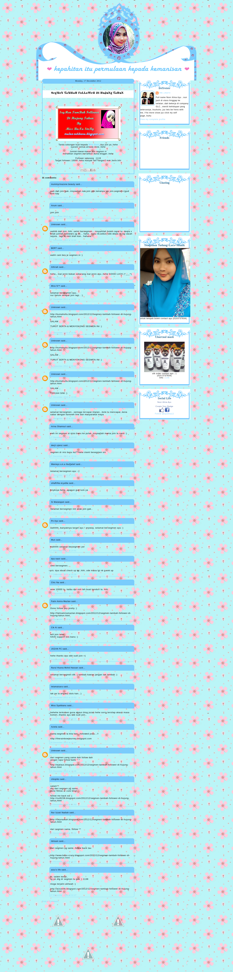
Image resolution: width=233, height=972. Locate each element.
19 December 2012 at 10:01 (63, 679)
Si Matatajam (57, 502)
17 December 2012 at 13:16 (63, 456)
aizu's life (56, 870)
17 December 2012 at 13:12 (63, 418)
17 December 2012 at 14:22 (63, 532)
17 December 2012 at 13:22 (63, 475)
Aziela (54, 727)
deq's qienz (57, 445)
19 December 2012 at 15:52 (63, 697)
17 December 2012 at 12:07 (63, 259)
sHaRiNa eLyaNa (59, 483)
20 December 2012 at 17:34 (63, 742)
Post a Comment (50, 901)
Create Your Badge (164, 406)
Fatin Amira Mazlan (61, 601)
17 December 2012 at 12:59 (63, 333)
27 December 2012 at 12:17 (63, 895)
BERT (54, 248)
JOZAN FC (56, 649)
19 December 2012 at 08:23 (63, 660)
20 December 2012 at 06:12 (63, 719)
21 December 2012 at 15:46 (63, 771)
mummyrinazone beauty (63, 184)
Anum (54, 205)
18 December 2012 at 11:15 (63, 619)
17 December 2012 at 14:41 (63, 551)
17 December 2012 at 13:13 (63, 437)
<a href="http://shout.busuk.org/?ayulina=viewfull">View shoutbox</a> (164, 206)
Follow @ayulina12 (164, 414)
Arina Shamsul (58, 426)
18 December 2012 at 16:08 (63, 641)
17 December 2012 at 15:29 (63, 574)
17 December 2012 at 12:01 (63, 240)
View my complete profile (152, 119)
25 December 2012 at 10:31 (63, 833)
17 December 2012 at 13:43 (63, 494)
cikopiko (55, 779)
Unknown (55, 224)
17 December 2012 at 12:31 (63, 278)
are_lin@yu (165, 93)
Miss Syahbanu (59, 705)
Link (167, 378)
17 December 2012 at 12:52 (63, 299)
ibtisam (54, 841)
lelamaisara (57, 687)
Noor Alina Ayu (164, 402)
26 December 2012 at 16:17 (63, 862)
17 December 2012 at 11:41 (63, 197)
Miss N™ (55, 286)
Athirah (54, 267)
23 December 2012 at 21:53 (63, 805)
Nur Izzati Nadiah (60, 812)
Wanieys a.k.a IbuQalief (63, 464)
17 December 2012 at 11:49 (63, 216)
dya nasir (56, 559)
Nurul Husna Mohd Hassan (64, 668)
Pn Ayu (54, 521)
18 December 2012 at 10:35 (63, 593)
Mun (53, 540)
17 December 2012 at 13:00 (63, 397)
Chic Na (55, 582)
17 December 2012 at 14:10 (63, 513)
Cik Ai (54, 627)
